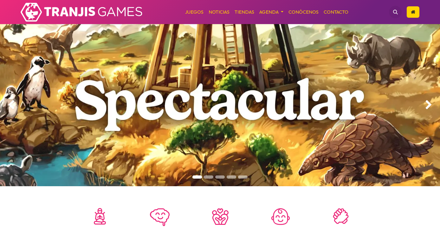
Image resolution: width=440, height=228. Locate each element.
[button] (395, 12)
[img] (17, 105)
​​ (413, 12)
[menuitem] (194, 12)
